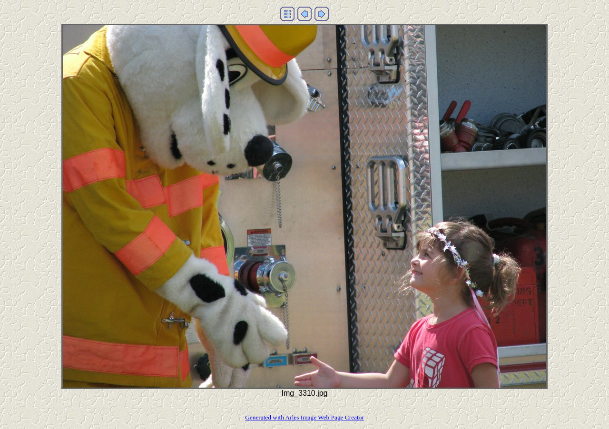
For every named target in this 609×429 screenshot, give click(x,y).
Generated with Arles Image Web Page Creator (304, 417)
